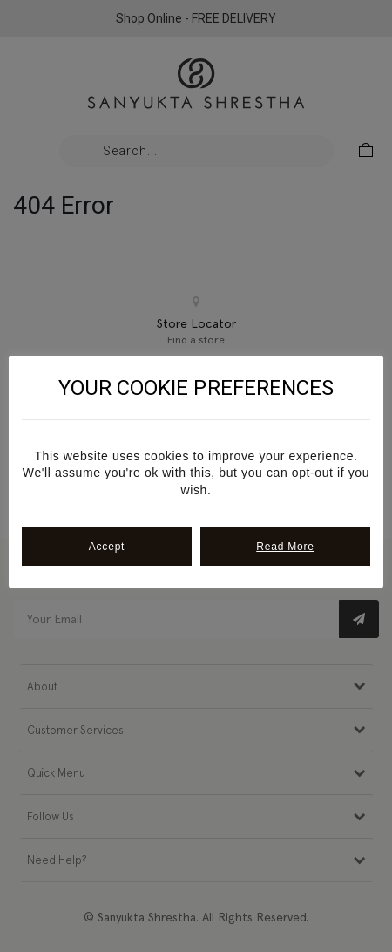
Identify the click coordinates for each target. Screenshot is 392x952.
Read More (285, 547)
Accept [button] (107, 547)
